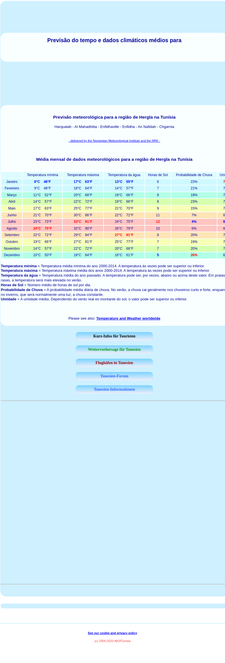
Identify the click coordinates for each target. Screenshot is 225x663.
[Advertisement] (114, 82)
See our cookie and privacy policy (112, 633)
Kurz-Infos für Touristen (114, 336)
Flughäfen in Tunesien (114, 363)
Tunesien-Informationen (114, 389)
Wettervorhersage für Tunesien (114, 349)
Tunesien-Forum (114, 376)
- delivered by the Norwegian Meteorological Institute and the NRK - (114, 140)
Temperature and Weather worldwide (128, 318)
